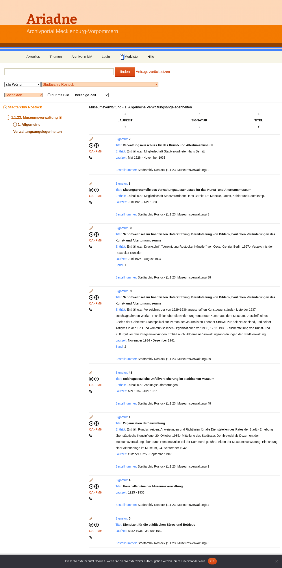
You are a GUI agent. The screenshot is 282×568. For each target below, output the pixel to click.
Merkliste (129, 57)
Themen (56, 56)
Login (106, 56)
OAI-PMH (95, 151)
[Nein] (276, 561)
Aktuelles (33, 56)
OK (212, 561)
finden (125, 72)
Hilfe (150, 56)
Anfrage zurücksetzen (153, 72)
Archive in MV (82, 56)
